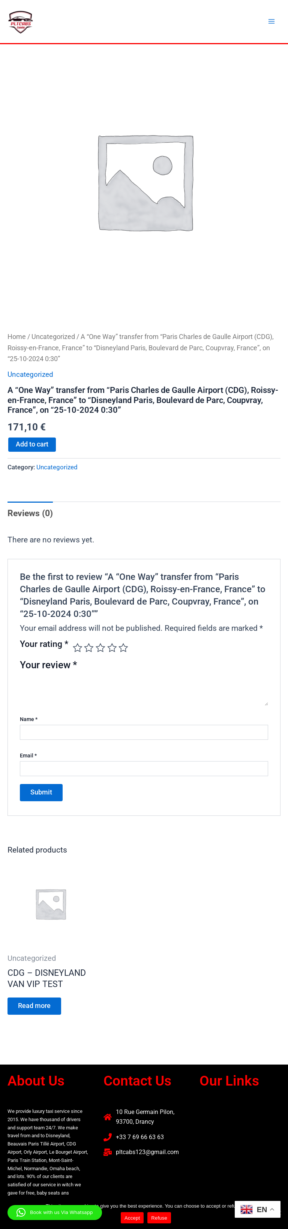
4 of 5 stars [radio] (112, 648)
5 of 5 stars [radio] (123, 648)
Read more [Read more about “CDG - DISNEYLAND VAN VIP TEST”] (34, 1005)
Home (17, 336)
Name (29, 719)
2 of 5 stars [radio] (89, 648)
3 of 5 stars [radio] (100, 648)
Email (28, 756)
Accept (132, 1218)
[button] (240, 1115)
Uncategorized (53, 336)
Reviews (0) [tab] (30, 513)
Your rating (44, 644)
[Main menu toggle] (271, 21)
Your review (48, 664)
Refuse (159, 1218)
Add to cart (32, 444)
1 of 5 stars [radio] (77, 648)
